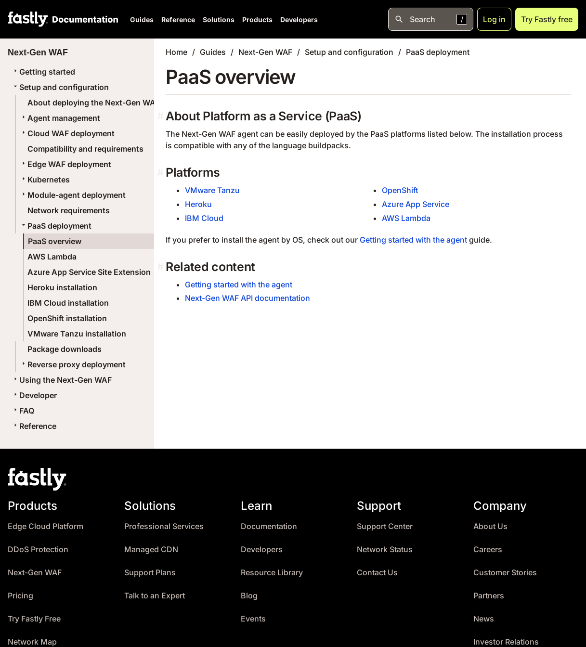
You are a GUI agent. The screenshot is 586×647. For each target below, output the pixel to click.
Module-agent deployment (73, 195)
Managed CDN (151, 549)
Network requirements (68, 210)
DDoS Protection (38, 549)
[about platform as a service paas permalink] (161, 116)
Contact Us (377, 572)
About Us (490, 526)
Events (253, 618)
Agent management (60, 118)
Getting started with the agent (413, 240)
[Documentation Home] (83, 19)
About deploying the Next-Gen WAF (93, 102)
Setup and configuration (60, 87)
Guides (142, 19)
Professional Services (164, 526)
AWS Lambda (52, 256)
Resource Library (272, 572)
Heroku (198, 204)
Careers (487, 549)
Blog (249, 595)
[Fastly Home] (28, 19)
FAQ (23, 410)
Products (257, 19)
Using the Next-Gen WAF (62, 380)
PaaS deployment (55, 226)
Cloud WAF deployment (67, 133)
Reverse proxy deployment (73, 364)
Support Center (385, 526)
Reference (178, 19)
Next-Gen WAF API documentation (247, 298)
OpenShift (400, 190)
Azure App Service (415, 204)
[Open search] (430, 19)
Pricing (20, 595)
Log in (494, 19)
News (483, 618)
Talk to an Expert (154, 595)
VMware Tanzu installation (76, 333)
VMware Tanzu (212, 190)
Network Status (385, 549)
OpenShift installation (67, 318)
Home (176, 52)
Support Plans (150, 572)
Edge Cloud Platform (45, 526)
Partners (488, 595)
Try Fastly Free (34, 618)
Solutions (218, 19)
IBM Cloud (204, 218)
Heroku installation (62, 287)
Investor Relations (506, 642)
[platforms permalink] (161, 173)
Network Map (32, 642)
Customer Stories (505, 572)
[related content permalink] (161, 267)
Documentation (269, 526)
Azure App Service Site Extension (89, 272)
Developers (299, 19)
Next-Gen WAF (265, 52)
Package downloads (64, 349)
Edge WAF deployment (65, 164)
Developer (34, 395)
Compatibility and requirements (85, 149)
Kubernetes (45, 179)
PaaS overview (54, 241)
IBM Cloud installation (68, 303)
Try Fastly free (547, 19)
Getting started (43, 72)
